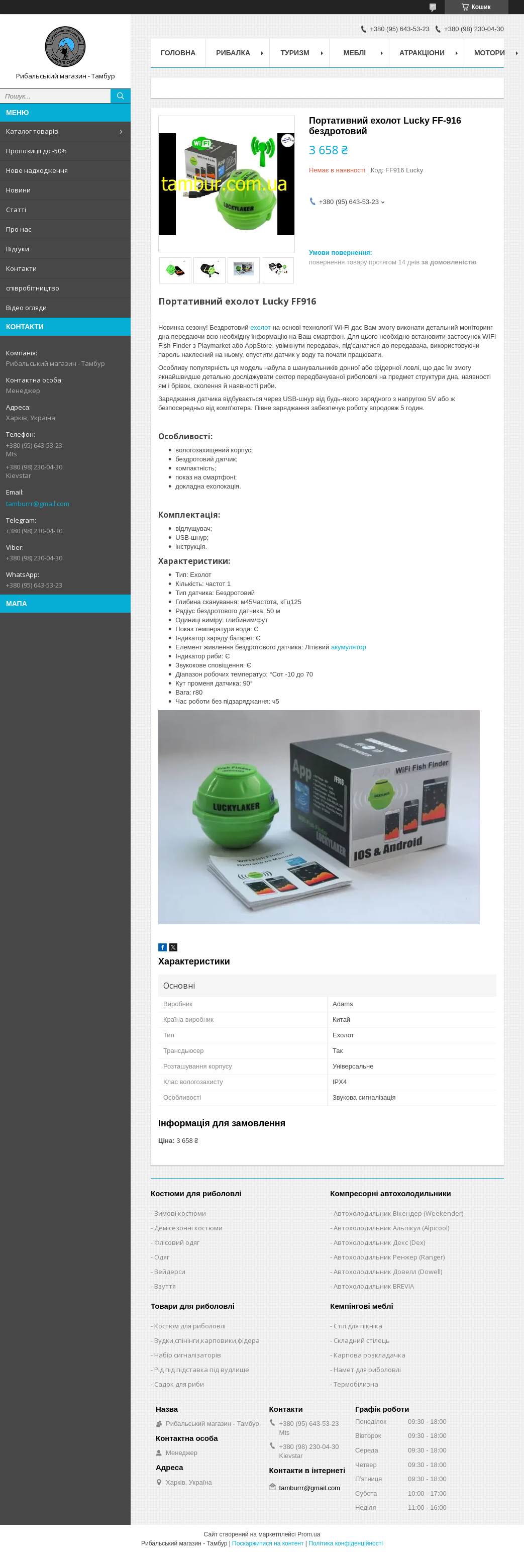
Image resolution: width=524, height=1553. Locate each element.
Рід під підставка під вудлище (201, 1369)
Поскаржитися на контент (267, 1543)
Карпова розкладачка (369, 1355)
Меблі (355, 53)
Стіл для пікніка (358, 1325)
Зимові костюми (180, 1213)
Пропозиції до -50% (36, 150)
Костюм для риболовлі (190, 1325)
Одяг (161, 1256)
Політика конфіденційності (345, 1543)
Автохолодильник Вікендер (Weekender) (398, 1213)
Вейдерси (169, 1271)
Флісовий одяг (176, 1242)
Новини (18, 190)
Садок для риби (179, 1384)
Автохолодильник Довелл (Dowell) (388, 1271)
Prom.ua (308, 1534)
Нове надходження (37, 170)
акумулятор (348, 647)
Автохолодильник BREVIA (374, 1286)
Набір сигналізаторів (187, 1355)
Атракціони (422, 53)
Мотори (489, 53)
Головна (178, 53)
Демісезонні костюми (188, 1227)
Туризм (295, 53)
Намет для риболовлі (367, 1369)
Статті (16, 209)
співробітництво (32, 288)
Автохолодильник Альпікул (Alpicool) (391, 1227)
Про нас (18, 229)
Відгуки (17, 248)
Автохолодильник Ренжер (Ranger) (389, 1256)
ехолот (260, 327)
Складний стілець (362, 1340)
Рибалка (233, 53)
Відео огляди (26, 307)
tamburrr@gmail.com (37, 503)
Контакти (21, 268)
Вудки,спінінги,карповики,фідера (207, 1340)
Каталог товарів (32, 131)
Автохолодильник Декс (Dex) (379, 1242)
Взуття (165, 1286)
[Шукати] (121, 96)
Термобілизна (356, 1384)
